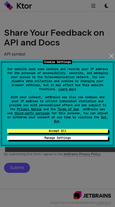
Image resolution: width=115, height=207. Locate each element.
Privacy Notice (29, 109)
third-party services (32, 113)
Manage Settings (57, 138)
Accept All (57, 131)
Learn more (67, 89)
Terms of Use (68, 109)
